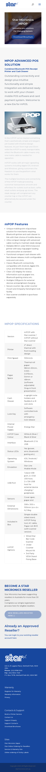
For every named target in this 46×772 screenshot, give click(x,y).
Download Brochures (13, 726)
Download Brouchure (23, 39)
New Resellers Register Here (20, 614)
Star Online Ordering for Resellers (17, 746)
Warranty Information (13, 694)
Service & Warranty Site (13, 749)
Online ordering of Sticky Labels (17, 752)
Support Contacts (11, 723)
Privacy (7, 697)
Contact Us (9, 717)
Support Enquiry (11, 720)
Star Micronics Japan (12, 743)
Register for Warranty (13, 691)
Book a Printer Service (13, 714)
